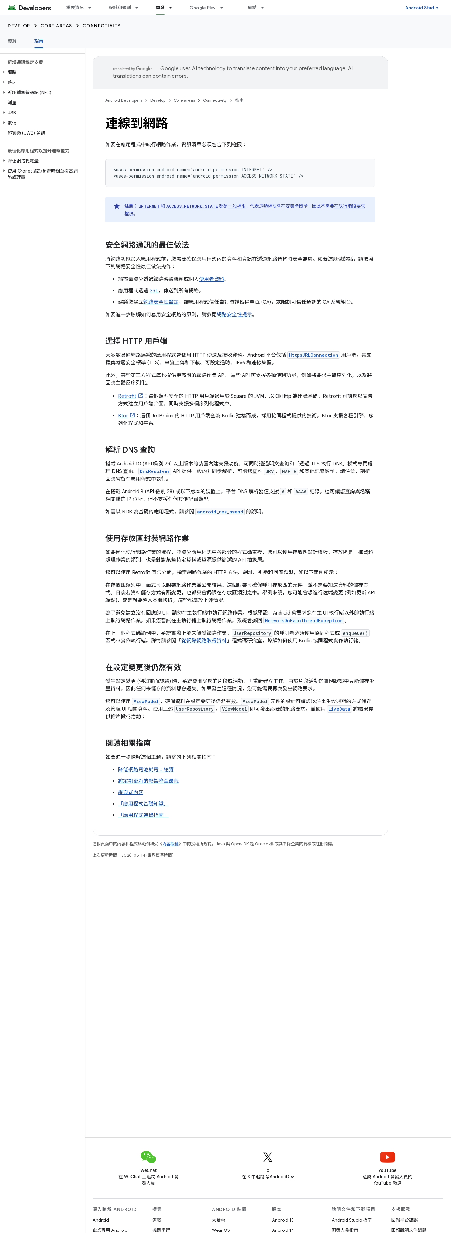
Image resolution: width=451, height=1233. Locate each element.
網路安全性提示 (234, 315)
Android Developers (123, 100)
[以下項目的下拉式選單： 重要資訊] (92, 7)
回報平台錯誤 (404, 1220)
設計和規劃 (120, 7)
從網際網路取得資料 (204, 641)
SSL (154, 291)
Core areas (56, 25)
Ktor (123, 416)
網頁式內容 (130, 792)
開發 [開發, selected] (160, 7)
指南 (239, 100)
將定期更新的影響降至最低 (148, 781)
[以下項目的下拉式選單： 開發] (173, 7)
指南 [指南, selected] (39, 41)
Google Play (202, 7)
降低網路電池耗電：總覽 (146, 770)
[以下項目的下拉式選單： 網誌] (265, 7)
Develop (19, 25)
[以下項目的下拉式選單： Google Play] (224, 7)
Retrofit (127, 396)
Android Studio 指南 (352, 1220)
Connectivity (101, 25)
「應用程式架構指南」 (143, 815)
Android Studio (422, 7)
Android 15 (283, 1220)
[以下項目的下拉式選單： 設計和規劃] (139, 7)
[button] (41, 72)
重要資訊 (75, 7)
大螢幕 (218, 1220)
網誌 (252, 7)
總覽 (12, 41)
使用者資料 (211, 279)
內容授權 (170, 844)
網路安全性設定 (161, 302)
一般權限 (237, 206)
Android (101, 1220)
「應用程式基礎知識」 (143, 804)
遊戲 (156, 1220)
